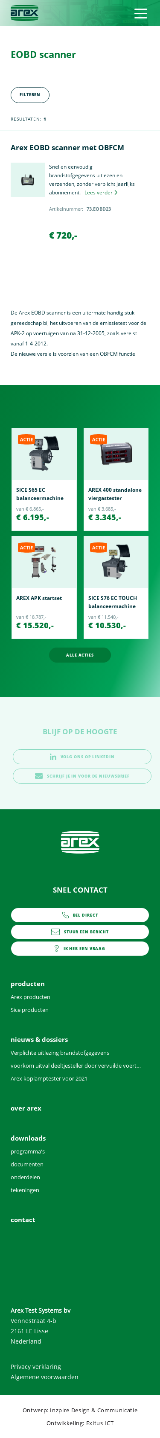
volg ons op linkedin (82, 757)
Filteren (30, 94)
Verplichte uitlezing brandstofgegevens (60, 1053)
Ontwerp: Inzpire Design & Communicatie (80, 1410)
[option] (44, 479)
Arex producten (30, 997)
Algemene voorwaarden (45, 1377)
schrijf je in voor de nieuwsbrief (82, 776)
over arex (26, 1108)
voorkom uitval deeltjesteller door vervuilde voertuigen (76, 1065)
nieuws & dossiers (39, 1039)
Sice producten (30, 1010)
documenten (27, 1164)
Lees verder (100, 192)
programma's (28, 1151)
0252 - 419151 (80, 915)
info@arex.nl (80, 931)
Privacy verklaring (36, 1366)
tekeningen (25, 1190)
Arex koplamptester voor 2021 (49, 1078)
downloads (28, 1138)
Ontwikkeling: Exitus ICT (80, 1423)
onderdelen (25, 1177)
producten (28, 983)
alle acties (80, 655)
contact (80, 948)
